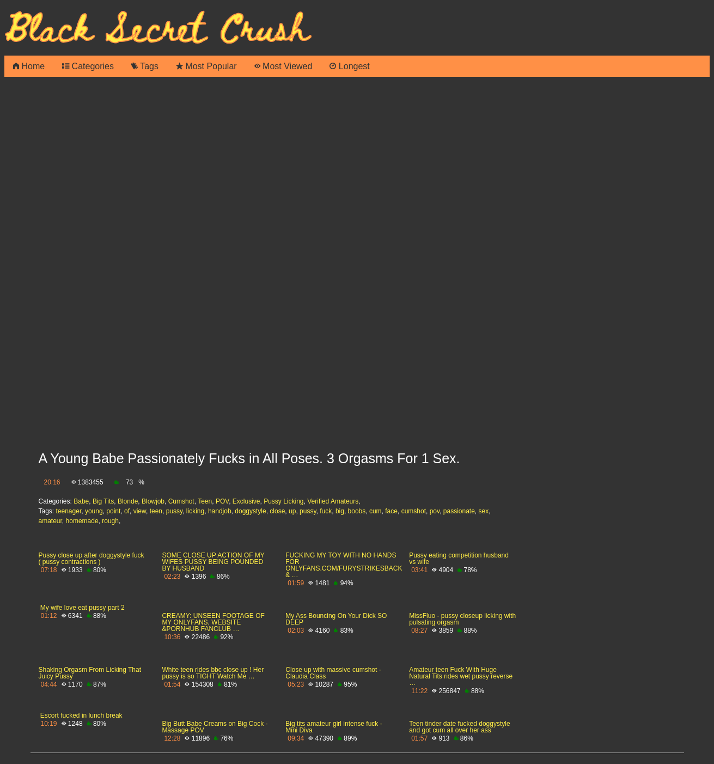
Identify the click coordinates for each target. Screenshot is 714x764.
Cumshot (181, 501)
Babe (81, 501)
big (339, 511)
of (127, 511)
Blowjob (153, 501)
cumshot (413, 511)
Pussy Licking (283, 501)
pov (435, 511)
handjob (219, 511)
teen (156, 511)
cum (375, 511)
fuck (326, 511)
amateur (50, 521)
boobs (357, 511)
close (277, 511)
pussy (174, 511)
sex (484, 511)
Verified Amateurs (332, 501)
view (139, 511)
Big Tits (103, 501)
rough (110, 521)
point (113, 511)
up (292, 511)
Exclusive (246, 501)
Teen (205, 501)
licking (195, 511)
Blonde (128, 501)
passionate (459, 511)
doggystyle (250, 511)
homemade (82, 521)
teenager (69, 511)
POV (222, 501)
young (94, 511)
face (391, 511)
